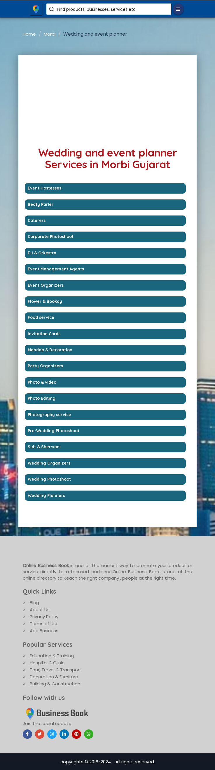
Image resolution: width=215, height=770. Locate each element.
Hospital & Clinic (47, 663)
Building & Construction (55, 684)
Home (29, 34)
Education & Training (52, 656)
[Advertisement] (107, 99)
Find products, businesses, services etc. (97, 9)
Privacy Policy (44, 616)
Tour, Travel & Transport (55, 670)
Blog (34, 602)
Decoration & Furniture (54, 677)
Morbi (49, 34)
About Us (40, 609)
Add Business (44, 631)
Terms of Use (44, 623)
